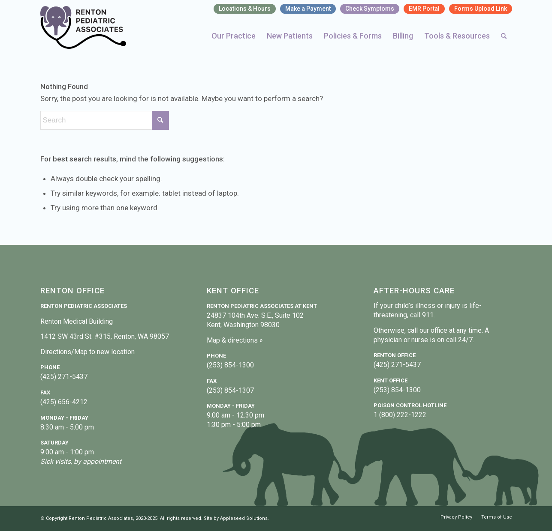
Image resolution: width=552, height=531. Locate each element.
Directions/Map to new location (87, 352)
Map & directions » (235, 340)
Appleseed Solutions (244, 518)
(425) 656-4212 (63, 402)
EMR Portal (424, 8)
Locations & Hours (245, 8)
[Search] (503, 36)
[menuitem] (245, 9)
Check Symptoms (369, 8)
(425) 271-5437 (63, 377)
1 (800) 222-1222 (400, 415)
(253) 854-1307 (230, 390)
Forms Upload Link (480, 8)
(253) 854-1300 (230, 365)
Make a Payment (308, 8)
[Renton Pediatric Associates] (83, 27)
